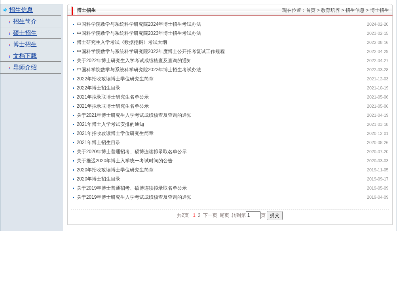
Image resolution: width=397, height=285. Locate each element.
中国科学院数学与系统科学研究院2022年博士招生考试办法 (139, 69)
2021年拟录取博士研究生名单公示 (113, 97)
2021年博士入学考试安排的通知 (110, 124)
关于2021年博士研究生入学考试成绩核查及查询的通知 (134, 115)
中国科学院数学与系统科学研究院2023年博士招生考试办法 (139, 33)
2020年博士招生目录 (99, 179)
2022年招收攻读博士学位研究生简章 (115, 79)
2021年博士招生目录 (99, 142)
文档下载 (25, 56)
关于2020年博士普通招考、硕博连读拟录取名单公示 (132, 151)
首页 (310, 10)
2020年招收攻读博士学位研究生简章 (115, 170)
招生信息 (355, 10)
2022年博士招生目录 (99, 88)
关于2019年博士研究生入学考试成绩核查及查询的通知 (134, 197)
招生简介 (25, 21)
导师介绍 (25, 67)
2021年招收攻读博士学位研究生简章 (115, 133)
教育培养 (330, 10)
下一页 (210, 215)
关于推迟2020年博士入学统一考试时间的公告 (125, 160)
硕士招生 (25, 33)
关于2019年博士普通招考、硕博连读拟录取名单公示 (132, 188)
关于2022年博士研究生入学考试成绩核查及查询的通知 (134, 60)
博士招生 (25, 44)
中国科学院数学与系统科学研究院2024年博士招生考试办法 (139, 24)
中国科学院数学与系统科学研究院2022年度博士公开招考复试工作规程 (151, 51)
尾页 (224, 215)
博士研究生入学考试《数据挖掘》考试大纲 (122, 42)
